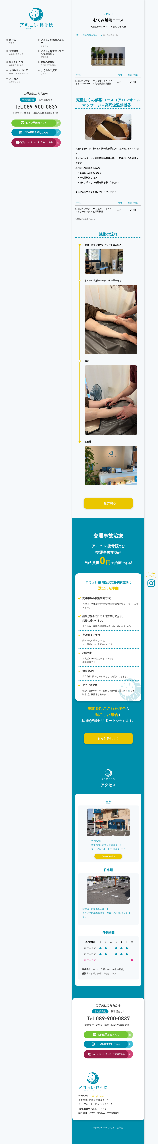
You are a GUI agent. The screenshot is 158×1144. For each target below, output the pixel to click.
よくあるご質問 (49, 72)
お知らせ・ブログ (18, 72)
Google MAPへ (108, 856)
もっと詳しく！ (108, 738)
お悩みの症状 (48, 64)
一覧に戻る (108, 503)
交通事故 (16, 52)
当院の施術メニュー (91, 35)
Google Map (98, 1096)
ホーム (12, 41)
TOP (77, 35)
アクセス (14, 80)
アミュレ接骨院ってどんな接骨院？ (53, 54)
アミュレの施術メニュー (53, 43)
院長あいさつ (16, 64)
